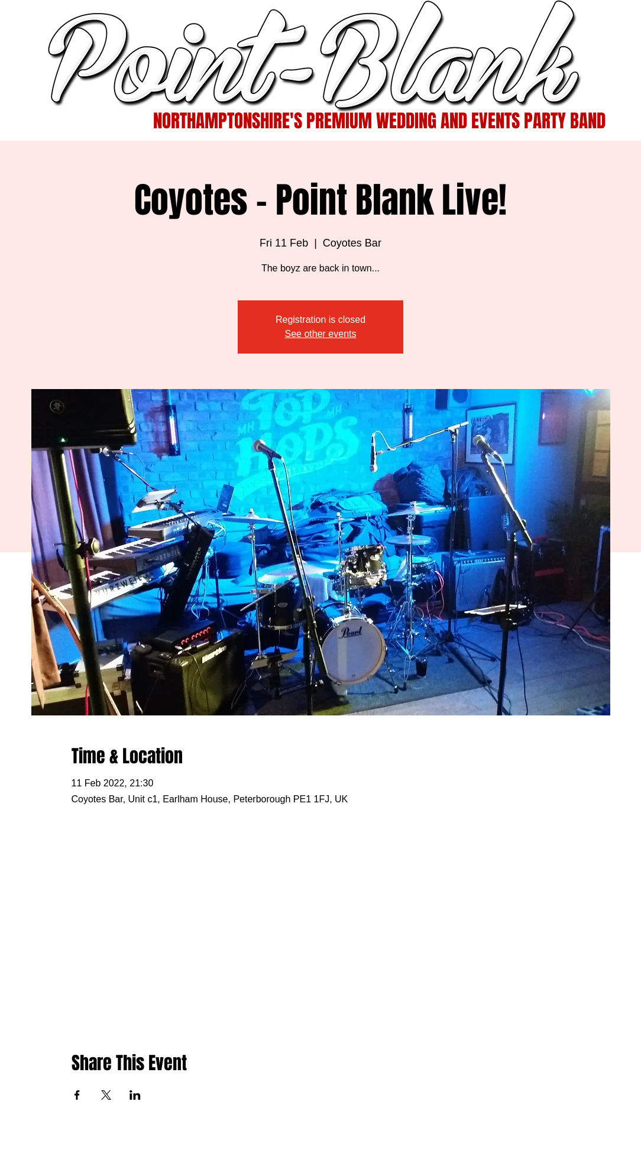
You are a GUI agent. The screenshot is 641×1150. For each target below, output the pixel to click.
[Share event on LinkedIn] (135, 1095)
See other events (321, 334)
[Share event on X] (106, 1095)
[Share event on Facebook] (77, 1095)
